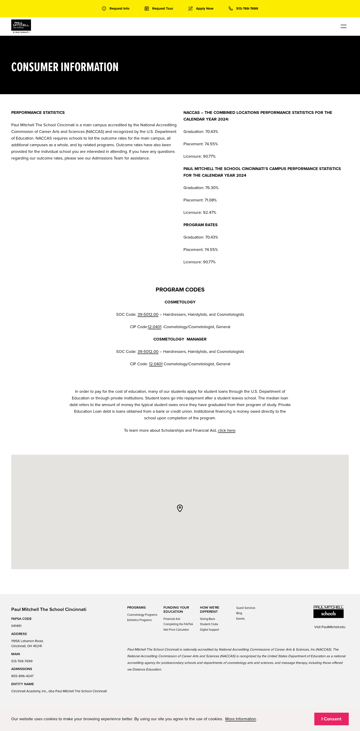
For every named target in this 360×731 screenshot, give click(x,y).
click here (226, 430)
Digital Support (209, 630)
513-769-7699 (22, 661)
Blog (239, 613)
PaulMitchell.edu (333, 627)
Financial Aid (171, 619)
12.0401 (154, 326)
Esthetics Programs (139, 620)
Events (240, 619)
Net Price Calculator (176, 630)
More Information (240, 718)
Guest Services (245, 608)
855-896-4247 (22, 676)
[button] (180, 508)
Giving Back (207, 619)
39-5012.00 (148, 314)
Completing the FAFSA (178, 624)
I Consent (331, 719)
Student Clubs (209, 624)
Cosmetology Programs (142, 615)
